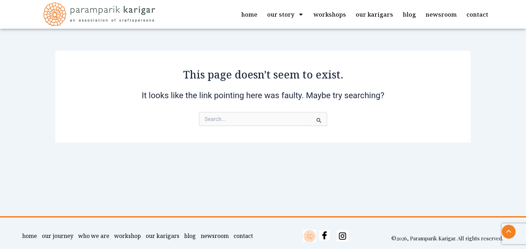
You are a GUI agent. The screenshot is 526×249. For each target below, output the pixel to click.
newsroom (441, 14)
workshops (330, 14)
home (249, 14)
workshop (127, 236)
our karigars (374, 14)
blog (409, 14)
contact (477, 14)
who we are (93, 236)
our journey (57, 236)
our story (285, 14)
